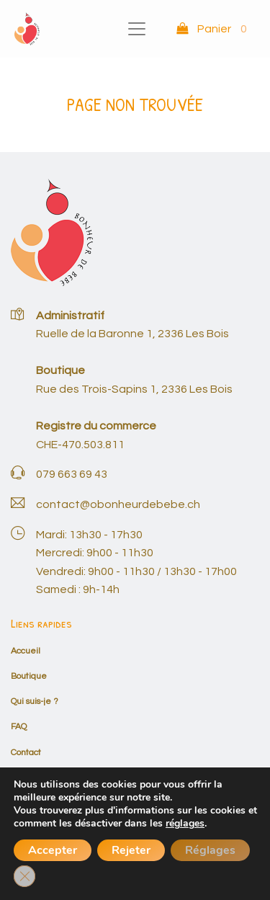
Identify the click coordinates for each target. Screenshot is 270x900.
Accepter (52, 850)
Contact (26, 752)
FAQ (19, 726)
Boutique (29, 676)
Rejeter (131, 850)
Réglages (210, 850)
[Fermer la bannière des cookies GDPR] (24, 876)
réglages (185, 823)
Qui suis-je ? (34, 701)
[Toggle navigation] (137, 29)
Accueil (25, 651)
